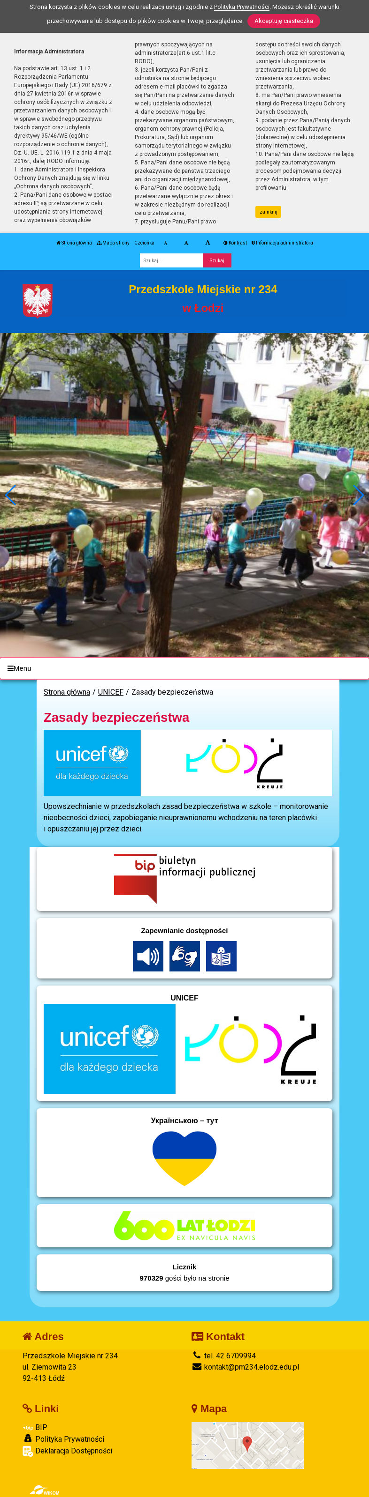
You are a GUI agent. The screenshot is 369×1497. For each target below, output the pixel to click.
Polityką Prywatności (241, 6)
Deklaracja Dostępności (67, 1451)
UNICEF (110, 692)
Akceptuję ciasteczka (283, 20)
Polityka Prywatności (63, 1439)
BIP (35, 1427)
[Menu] (184, 668)
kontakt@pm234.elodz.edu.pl (245, 1367)
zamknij (268, 212)
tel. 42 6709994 (224, 1355)
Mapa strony (113, 242)
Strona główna (74, 242)
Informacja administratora (282, 242)
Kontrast (235, 242)
